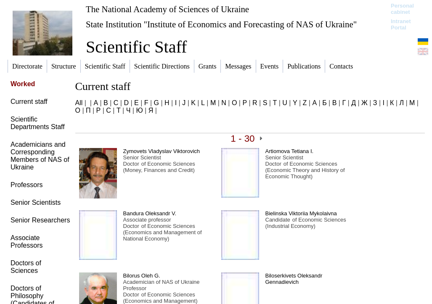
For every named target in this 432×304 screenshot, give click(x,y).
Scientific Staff (136, 46)
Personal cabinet (402, 9)
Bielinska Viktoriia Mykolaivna (301, 213)
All (79, 102)
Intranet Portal (401, 24)
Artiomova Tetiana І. (289, 151)
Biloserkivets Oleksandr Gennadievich (294, 278)
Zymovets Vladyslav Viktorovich (161, 151)
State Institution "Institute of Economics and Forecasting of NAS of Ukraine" (221, 24)
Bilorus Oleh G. (141, 275)
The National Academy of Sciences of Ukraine (167, 9)
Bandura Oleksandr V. (150, 213)
